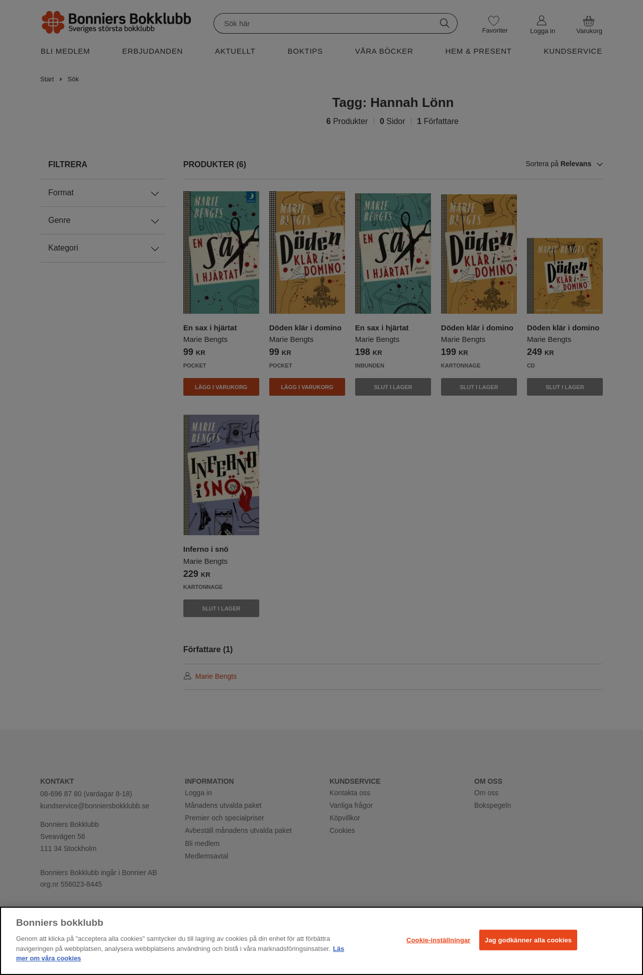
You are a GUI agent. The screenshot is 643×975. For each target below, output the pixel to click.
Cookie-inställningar (438, 939)
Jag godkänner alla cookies (528, 939)
